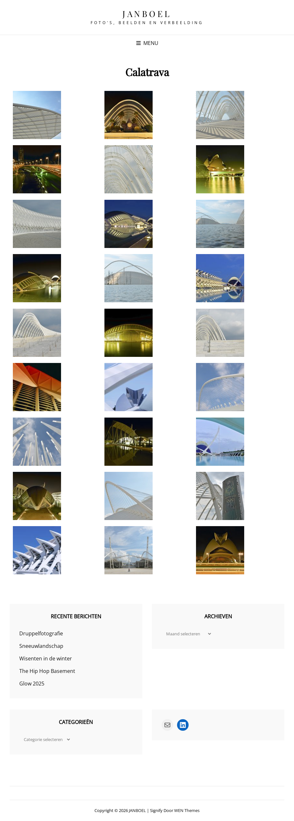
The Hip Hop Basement (47, 671)
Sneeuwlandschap (41, 645)
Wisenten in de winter (45, 658)
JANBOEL (147, 13)
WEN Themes (187, 810)
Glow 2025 (31, 683)
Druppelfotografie (41, 633)
